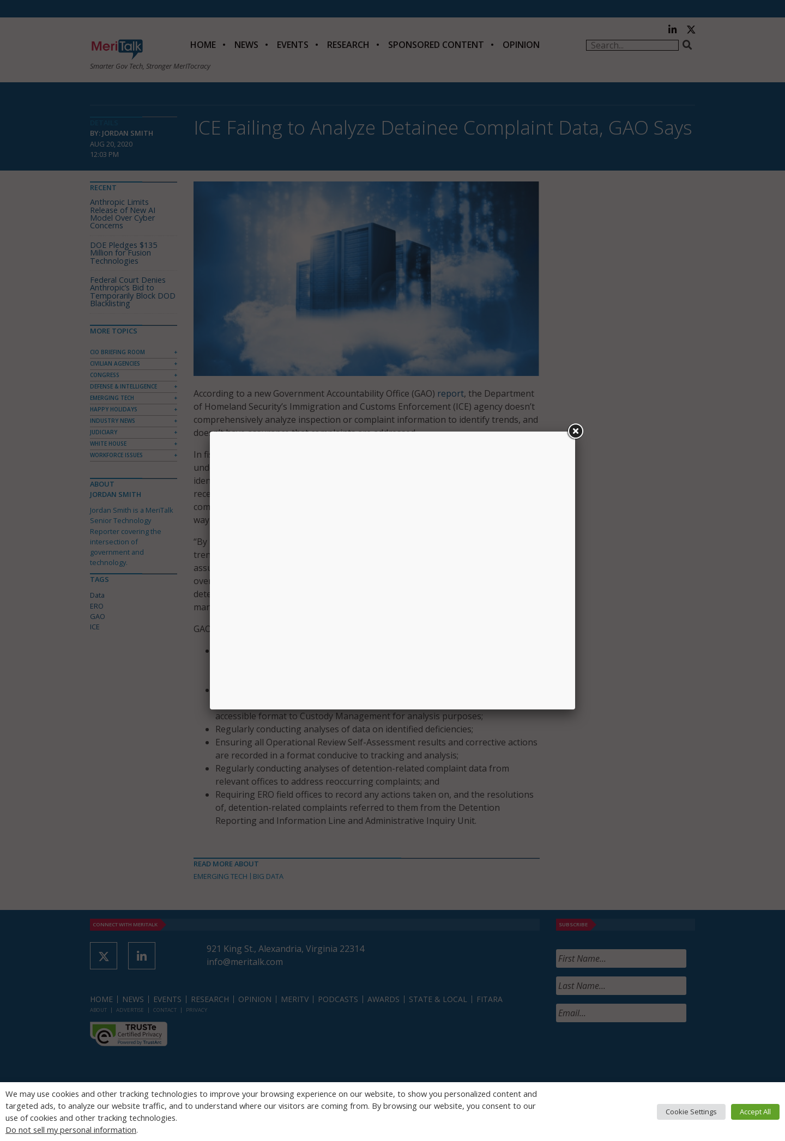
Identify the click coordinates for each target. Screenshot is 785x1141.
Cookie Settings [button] (691, 1111)
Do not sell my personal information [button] (70, 1129)
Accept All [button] (755, 1111)
